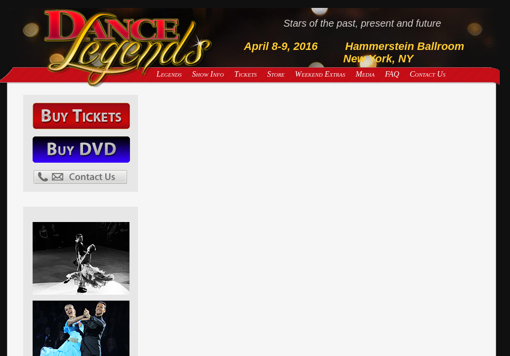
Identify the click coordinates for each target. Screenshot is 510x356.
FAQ (392, 74)
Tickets (245, 74)
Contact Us (427, 74)
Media (365, 74)
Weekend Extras (320, 74)
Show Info (208, 74)
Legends (169, 74)
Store (276, 74)
